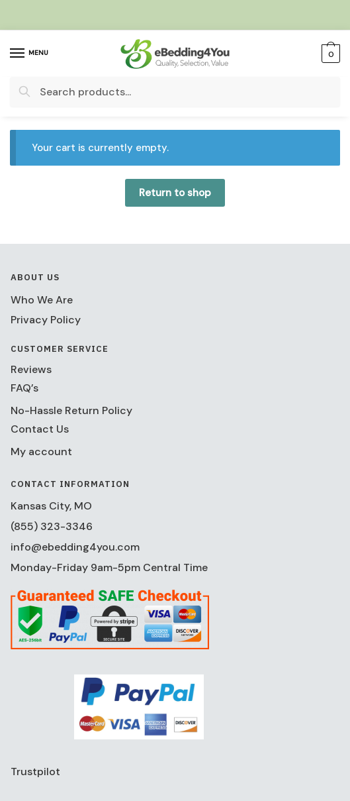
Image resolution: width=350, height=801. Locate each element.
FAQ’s (24, 388)
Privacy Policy (46, 320)
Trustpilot (35, 771)
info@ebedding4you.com (75, 547)
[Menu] (30, 54)
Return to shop (175, 192)
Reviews (31, 369)
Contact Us (40, 429)
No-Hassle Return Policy (71, 410)
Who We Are (42, 300)
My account (41, 451)
